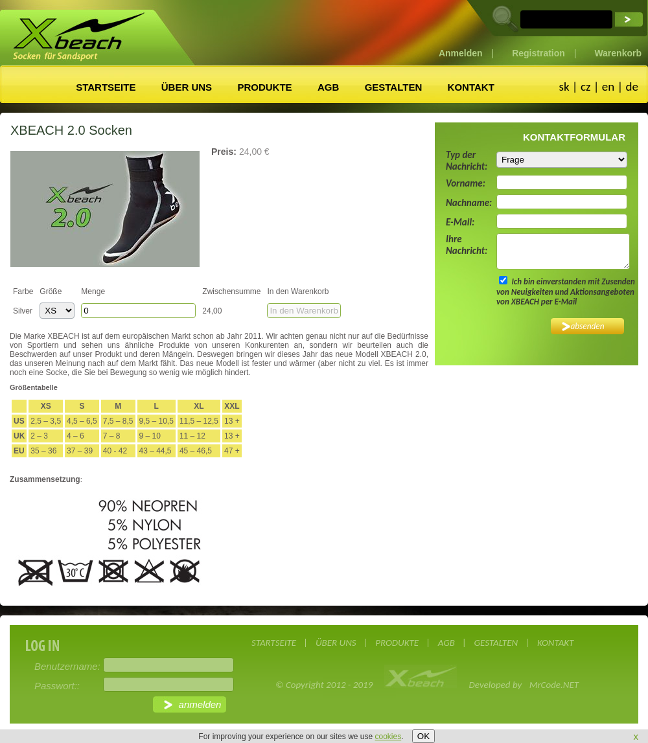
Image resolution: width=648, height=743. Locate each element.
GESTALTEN (393, 87)
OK (423, 736)
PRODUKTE (264, 87)
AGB (328, 87)
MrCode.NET (554, 685)
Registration (538, 53)
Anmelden (461, 53)
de (632, 86)
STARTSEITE (105, 87)
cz (586, 86)
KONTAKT (471, 87)
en (608, 86)
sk (564, 86)
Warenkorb (618, 53)
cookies (388, 736)
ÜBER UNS (186, 87)
